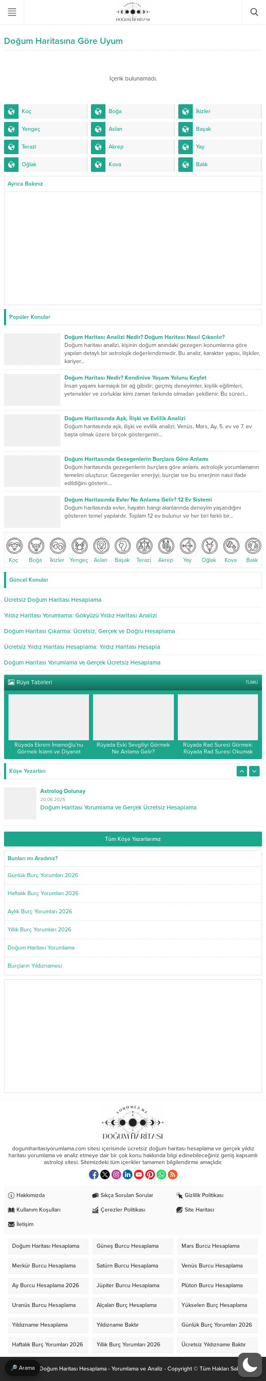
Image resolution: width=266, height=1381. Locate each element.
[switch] (250, 1365)
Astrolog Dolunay (62, 791)
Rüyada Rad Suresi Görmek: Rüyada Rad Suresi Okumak (218, 748)
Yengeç (79, 551)
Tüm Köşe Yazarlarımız (133, 839)
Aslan (100, 551)
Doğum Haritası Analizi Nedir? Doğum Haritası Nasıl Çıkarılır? (144, 337)
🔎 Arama (22, 1367)
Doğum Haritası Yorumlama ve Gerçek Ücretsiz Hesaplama (118, 807)
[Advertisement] (133, 248)
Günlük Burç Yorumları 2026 (43, 875)
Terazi (143, 551)
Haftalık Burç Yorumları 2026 (43, 893)
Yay (187, 551)
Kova (230, 551)
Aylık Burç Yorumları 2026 (40, 911)
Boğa (35, 551)
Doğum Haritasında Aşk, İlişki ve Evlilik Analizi (125, 418)
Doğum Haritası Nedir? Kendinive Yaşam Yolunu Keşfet (135, 377)
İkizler (57, 551)
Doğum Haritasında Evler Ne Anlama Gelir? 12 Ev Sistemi (138, 499)
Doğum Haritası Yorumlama (41, 947)
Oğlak (209, 551)
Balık (252, 551)
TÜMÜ (251, 682)
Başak (122, 551)
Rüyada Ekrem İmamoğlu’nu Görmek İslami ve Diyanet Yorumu (48, 751)
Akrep (165, 551)
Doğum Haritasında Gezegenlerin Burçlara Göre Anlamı (136, 459)
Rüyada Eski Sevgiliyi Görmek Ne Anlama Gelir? (133, 748)
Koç (13, 551)
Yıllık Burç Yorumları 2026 (39, 929)
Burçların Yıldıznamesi (35, 965)
